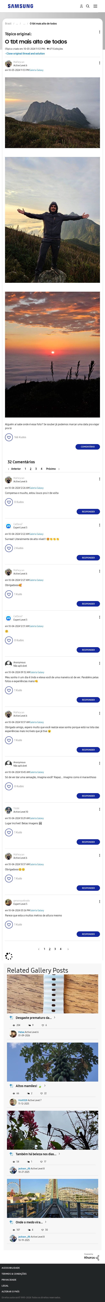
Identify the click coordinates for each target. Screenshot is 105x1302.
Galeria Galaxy (36, 70)
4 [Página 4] (41, 468)
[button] (94, 62)
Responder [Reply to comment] (88, 511)
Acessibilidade (11, 1268)
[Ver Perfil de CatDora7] (18, 524)
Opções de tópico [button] (94, 31)
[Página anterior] (15, 469)
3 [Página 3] (36, 468)
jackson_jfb (24, 1168)
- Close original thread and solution (25, 53)
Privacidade (9, 1279)
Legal (5, 1285)
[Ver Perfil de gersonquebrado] (21, 900)
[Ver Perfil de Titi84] (16, 808)
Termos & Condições (14, 1274)
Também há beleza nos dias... (36, 1154)
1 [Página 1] (25, 468)
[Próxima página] (53, 469)
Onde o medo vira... (29, 1222)
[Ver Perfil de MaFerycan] (18, 62)
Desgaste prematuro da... (34, 1018)
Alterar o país (10, 1291)
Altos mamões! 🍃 (29, 1086)
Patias (21, 1032)
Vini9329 (22, 1100)
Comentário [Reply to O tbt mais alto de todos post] (88, 446)
